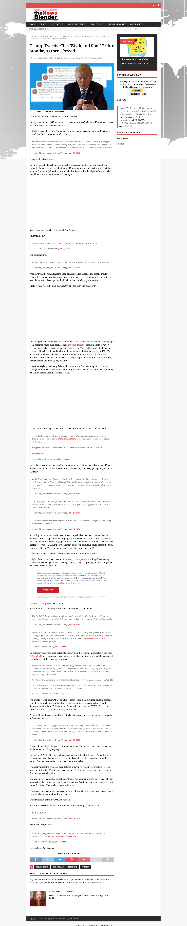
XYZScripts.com (106, 925)
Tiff (58, 57)
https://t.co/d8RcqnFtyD (129, 116)
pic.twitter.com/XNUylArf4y (44, 641)
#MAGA (64, 479)
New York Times (74, 344)
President (72, 866)
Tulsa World (48, 535)
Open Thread (58, 866)
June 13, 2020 (74, 493)
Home (32, 24)
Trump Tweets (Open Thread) (75, 57)
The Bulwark (122, 138)
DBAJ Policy (97, 24)
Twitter (85, 866)
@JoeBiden (40, 447)
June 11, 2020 (63, 459)
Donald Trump (42, 866)
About (43, 24)
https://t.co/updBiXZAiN (94, 638)
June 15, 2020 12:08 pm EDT (43, 57)
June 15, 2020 (74, 153)
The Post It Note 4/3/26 (134, 58)
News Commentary (50, 36)
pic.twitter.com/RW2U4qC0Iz (132, 119)
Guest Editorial (77, 24)
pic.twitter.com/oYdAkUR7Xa (64, 836)
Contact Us (57, 24)
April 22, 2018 (125, 125)
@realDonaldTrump (66, 438)
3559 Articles (68, 891)
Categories (136, 24)
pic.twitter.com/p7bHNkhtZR (84, 243)
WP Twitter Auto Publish (83, 925)
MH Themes (74, 918)
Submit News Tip (116, 24)
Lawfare (120, 143)
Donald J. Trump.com (76, 559)
